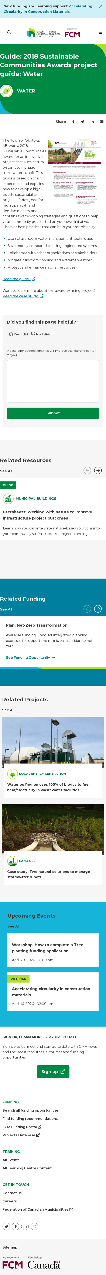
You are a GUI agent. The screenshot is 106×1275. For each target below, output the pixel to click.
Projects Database (21, 1135)
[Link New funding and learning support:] (36, 6)
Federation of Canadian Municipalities (38, 1209)
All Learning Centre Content (27, 1168)
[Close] (101, 6)
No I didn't (45, 334)
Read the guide (16, 279)
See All (6, 471)
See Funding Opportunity (28, 658)
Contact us (12, 1193)
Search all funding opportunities (31, 1110)
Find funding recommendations (30, 1119)
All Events (11, 1160)
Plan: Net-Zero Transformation (37, 625)
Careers (10, 1201)
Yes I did (21, 334)
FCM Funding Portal (22, 1127)
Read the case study (21, 296)
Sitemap (10, 1247)
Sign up (48, 1073)
